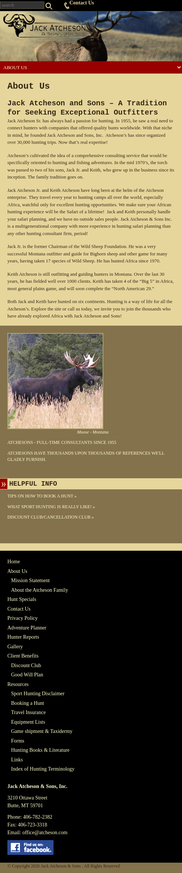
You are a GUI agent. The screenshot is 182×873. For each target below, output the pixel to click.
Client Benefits (22, 656)
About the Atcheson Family (39, 590)
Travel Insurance (28, 712)
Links (17, 759)
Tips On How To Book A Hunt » (41, 496)
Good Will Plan (27, 674)
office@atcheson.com (45, 832)
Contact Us (81, 3)
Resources (18, 684)
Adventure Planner (26, 628)
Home (13, 561)
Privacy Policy (22, 618)
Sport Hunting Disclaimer (38, 693)
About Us (17, 571)
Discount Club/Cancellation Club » (50, 517)
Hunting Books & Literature (40, 750)
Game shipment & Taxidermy (41, 731)
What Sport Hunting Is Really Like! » (51, 506)
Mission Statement (30, 580)
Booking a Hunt (27, 703)
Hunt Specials (21, 599)
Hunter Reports (23, 637)
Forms (17, 741)
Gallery (15, 646)
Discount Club (26, 665)
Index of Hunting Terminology (43, 769)
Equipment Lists (28, 722)
